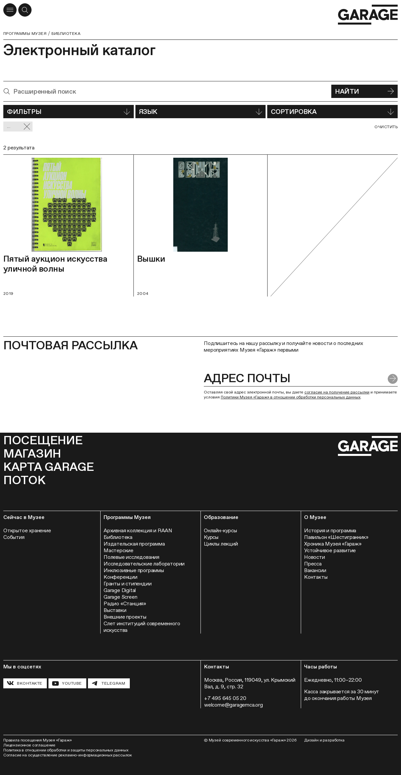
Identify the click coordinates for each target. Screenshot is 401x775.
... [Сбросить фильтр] (19, 126)
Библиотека (65, 33)
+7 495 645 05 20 (225, 698)
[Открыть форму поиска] (25, 10)
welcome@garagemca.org (233, 705)
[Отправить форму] (393, 379)
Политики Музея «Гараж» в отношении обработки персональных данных (291, 397)
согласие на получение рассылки (336, 392)
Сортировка (332, 112)
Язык (200, 112)
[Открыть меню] (10, 10)
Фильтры (68, 112)
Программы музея (24, 33)
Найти (364, 91)
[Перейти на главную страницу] (368, 14)
